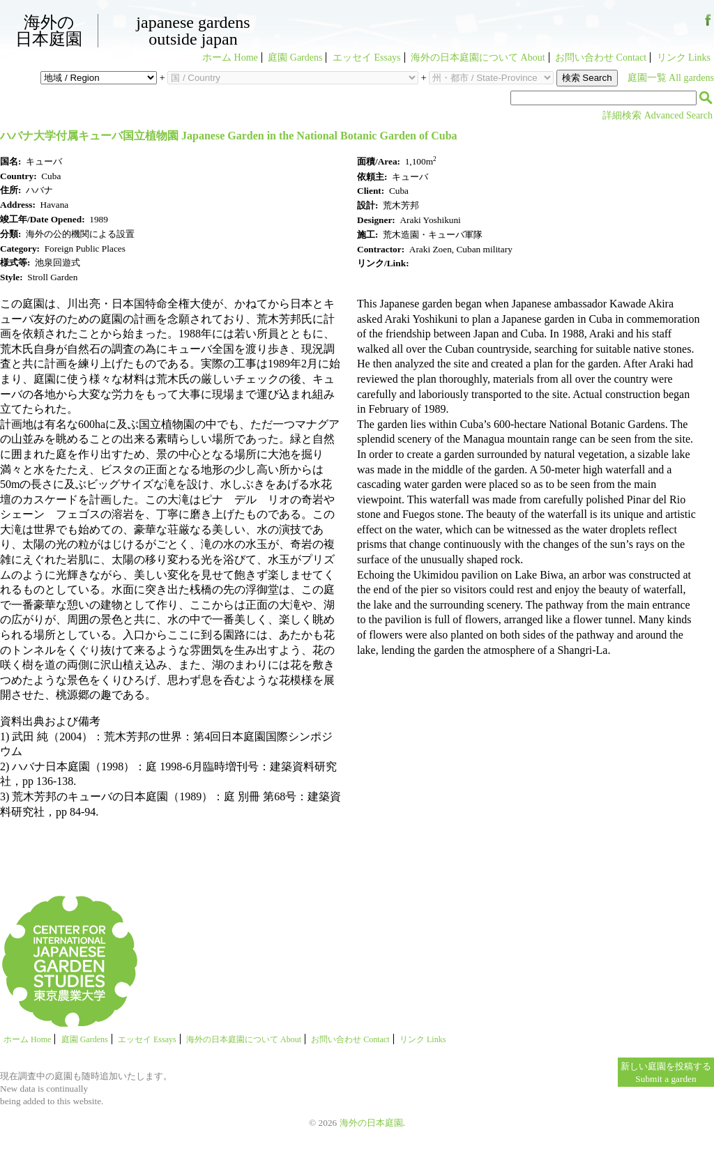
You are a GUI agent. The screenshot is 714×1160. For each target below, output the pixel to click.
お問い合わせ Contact (600, 57)
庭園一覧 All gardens (671, 77)
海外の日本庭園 (48, 30)
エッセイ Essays (367, 57)
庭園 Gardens (295, 57)
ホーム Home (230, 57)
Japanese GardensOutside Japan (193, 30)
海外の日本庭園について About (478, 57)
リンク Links (684, 57)
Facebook (708, 25)
